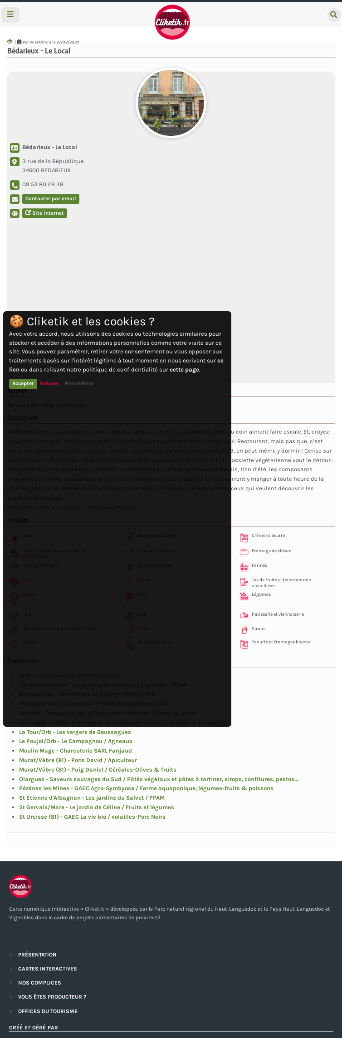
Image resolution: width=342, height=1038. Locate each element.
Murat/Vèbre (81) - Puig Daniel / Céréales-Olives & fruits (97, 769)
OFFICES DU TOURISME (48, 1011)
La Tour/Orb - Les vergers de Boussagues (75, 732)
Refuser (49, 383)
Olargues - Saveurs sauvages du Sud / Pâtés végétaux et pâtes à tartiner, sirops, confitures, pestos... (158, 779)
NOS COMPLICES (39, 983)
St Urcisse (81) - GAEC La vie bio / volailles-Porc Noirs (92, 816)
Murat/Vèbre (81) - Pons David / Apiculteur (78, 760)
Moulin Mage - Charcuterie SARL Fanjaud (75, 750)
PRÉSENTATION (37, 954)
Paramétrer (79, 383)
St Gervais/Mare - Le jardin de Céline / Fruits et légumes (96, 807)
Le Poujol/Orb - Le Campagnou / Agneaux (75, 741)
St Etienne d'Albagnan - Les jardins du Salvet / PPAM (92, 797)
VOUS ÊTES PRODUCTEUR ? (52, 997)
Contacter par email (50, 198)
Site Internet (44, 213)
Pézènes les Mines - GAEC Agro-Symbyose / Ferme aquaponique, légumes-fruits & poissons (146, 788)
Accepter (23, 383)
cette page (184, 369)
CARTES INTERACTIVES (47, 969)
